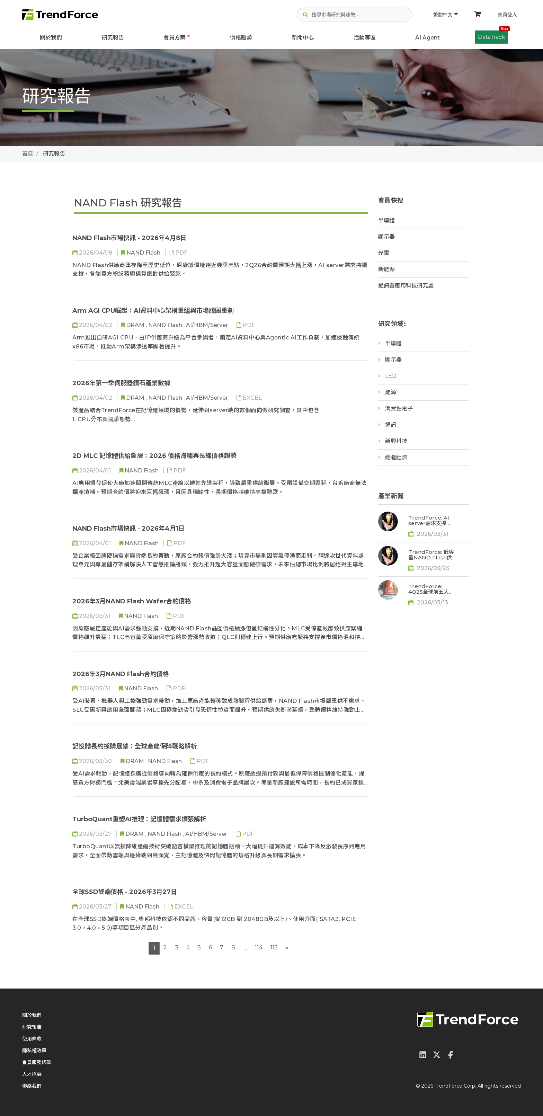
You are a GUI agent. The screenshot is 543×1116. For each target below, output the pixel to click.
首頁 (27, 153)
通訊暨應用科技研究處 (406, 285)
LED (391, 376)
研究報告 (113, 37)
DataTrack (493, 35)
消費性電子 (399, 408)
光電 (383, 253)
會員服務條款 (36, 1062)
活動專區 (365, 37)
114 (258, 947)
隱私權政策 (34, 1050)
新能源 (386, 269)
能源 (390, 392)
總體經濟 (396, 457)
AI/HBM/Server (207, 325)
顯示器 (386, 236)
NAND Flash (144, 252)
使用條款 (32, 1039)
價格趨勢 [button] (241, 37)
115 (274, 947)
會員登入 (507, 14)
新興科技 (396, 441)
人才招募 (32, 1074)
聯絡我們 (32, 1086)
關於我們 (51, 37)
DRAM (136, 325)
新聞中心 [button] (303, 37)
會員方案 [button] (174, 37)
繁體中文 (445, 14)
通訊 (390, 425)
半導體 (386, 220)
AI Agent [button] (427, 37)
